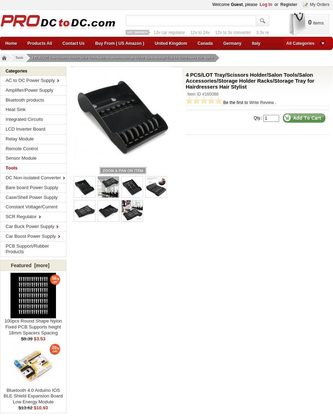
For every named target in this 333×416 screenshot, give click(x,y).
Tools (20, 58)
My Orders (320, 4)
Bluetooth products (25, 100)
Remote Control (22, 148)
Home (11, 43)
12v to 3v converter (233, 32)
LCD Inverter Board (25, 129)
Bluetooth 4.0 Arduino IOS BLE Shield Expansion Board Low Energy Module (33, 394)
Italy (256, 43)
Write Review (261, 102)
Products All (39, 43)
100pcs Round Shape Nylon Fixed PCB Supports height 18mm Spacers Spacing (33, 324)
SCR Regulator (23, 216)
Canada (205, 43)
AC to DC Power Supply (32, 80)
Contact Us (74, 43)
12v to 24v (200, 32)
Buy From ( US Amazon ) (119, 43)
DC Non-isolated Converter (35, 177)
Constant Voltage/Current (31, 206)
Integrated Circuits (24, 119)
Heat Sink (16, 109)
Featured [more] (30, 265)
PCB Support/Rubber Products (27, 249)
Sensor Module (21, 158)
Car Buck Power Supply (32, 226)
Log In (266, 4)
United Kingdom (171, 43)
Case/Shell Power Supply (32, 197)
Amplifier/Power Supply (29, 90)
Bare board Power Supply (32, 187)
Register (289, 4)
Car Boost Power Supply (33, 236)
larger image (123, 170)
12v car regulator (169, 32)
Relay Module (20, 138)
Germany (232, 43)
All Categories (300, 43)
